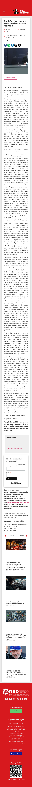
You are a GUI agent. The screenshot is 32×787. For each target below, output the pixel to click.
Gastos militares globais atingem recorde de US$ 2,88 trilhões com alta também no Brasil (16, 636)
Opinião (22, 30)
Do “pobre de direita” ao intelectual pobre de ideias (15, 602)
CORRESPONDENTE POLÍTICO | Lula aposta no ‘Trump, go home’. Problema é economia (16, 673)
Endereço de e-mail (12, 466)
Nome (8, 472)
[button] (4, 11)
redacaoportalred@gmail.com (18, 502)
